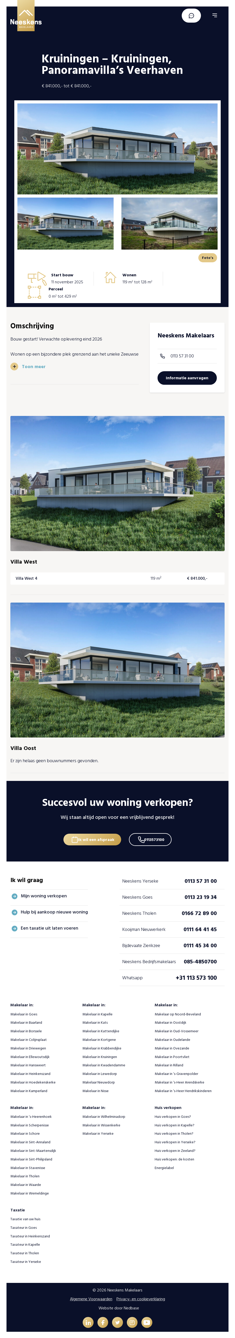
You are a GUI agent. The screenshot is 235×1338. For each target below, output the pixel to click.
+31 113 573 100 (196, 977)
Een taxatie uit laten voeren (49, 927)
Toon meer (34, 366)
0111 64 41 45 (200, 928)
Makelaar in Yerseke (98, 1132)
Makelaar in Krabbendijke (101, 1047)
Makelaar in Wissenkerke (101, 1124)
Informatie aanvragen (187, 378)
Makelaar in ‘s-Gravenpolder (176, 1073)
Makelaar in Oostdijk (170, 1022)
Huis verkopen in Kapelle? (174, 1124)
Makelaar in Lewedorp (99, 1073)
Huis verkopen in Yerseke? (175, 1141)
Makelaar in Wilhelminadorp (103, 1116)
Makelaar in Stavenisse (27, 1167)
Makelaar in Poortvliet (172, 1056)
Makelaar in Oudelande (172, 1039)
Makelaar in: (22, 1004)
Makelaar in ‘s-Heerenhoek (31, 1116)
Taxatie (17, 1209)
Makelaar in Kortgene (99, 1039)
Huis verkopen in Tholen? (174, 1132)
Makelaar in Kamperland (28, 1090)
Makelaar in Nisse (95, 1090)
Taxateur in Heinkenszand (30, 1235)
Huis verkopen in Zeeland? (175, 1150)
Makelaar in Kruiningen (99, 1056)
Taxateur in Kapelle (25, 1243)
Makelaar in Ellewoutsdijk (30, 1056)
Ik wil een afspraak (94, 837)
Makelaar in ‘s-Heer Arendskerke (179, 1081)
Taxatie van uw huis (25, 1218)
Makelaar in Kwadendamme (103, 1064)
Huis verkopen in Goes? (173, 1116)
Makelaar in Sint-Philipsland (31, 1158)
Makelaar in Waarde (25, 1184)
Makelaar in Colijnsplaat (28, 1039)
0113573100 (156, 837)
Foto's (207, 258)
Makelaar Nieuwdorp (98, 1081)
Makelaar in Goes (23, 1013)
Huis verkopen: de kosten (174, 1158)
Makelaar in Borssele (26, 1030)
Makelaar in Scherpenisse (29, 1124)
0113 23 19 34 (201, 896)
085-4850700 (200, 960)
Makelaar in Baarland (26, 1022)
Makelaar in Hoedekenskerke (33, 1081)
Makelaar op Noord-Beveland (178, 1013)
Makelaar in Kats (95, 1022)
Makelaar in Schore (25, 1132)
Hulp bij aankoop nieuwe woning (54, 911)
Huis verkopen (168, 1106)
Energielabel (164, 1167)
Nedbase (131, 1307)
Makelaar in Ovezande (172, 1047)
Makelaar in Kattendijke (100, 1030)
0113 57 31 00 (182, 356)
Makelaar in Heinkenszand (30, 1073)
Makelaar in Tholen (25, 1175)
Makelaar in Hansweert (28, 1064)
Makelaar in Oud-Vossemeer (176, 1030)
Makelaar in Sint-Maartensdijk (33, 1150)
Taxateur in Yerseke (25, 1261)
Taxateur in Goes (23, 1227)
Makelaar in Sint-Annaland (30, 1141)
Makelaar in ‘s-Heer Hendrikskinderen (183, 1090)
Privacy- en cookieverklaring (140, 1298)
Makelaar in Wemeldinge (29, 1192)
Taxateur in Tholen (24, 1252)
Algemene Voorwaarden (91, 1298)
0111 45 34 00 (200, 944)
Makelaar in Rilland (169, 1064)
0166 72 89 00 (199, 912)
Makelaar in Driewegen (28, 1047)
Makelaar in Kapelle (97, 1013)
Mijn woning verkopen (44, 895)
